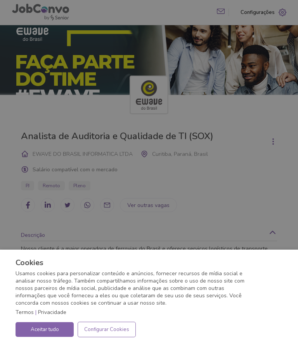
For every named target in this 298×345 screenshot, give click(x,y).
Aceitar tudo (45, 329)
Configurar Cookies (106, 329)
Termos (25, 312)
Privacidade (52, 312)
